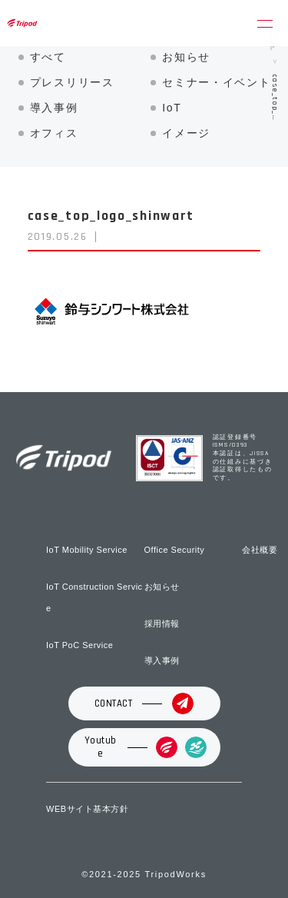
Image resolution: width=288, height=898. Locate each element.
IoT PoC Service (79, 645)
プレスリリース (72, 82)
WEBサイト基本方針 (87, 808)
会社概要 (259, 549)
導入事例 (54, 107)
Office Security (174, 549)
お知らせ (186, 57)
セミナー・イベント (216, 82)
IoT (171, 107)
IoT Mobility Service (86, 549)
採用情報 (162, 623)
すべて (48, 57)
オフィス (54, 133)
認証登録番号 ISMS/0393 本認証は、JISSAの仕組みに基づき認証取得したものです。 (243, 458)
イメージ (186, 133)
